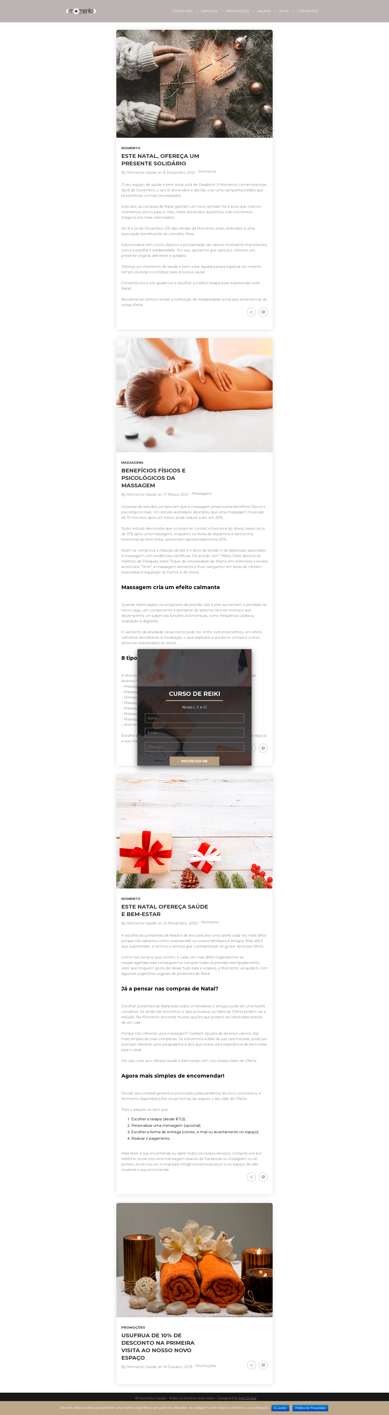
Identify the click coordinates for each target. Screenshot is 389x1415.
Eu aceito (280, 1408)
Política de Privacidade (310, 1408)
